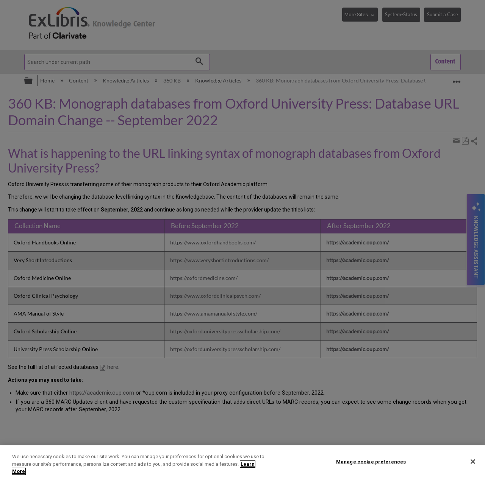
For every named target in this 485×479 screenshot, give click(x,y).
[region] (242, 462)
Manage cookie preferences (371, 461)
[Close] (473, 461)
